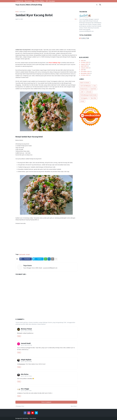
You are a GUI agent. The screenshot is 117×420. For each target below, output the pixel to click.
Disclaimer (28, 1)
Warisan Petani (26, 329)
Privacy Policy (39, 1)
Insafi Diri (93, 88)
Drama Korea (84, 88)
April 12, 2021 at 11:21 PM (26, 361)
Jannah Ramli (26, 343)
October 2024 (85, 75)
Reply (19, 336)
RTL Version (50, 1)
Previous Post (20, 406)
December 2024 (85, 71)
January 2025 (85, 67)
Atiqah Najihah (26, 360)
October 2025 (85, 62)
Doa (95, 85)
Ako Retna (24, 374)
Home (17, 11)
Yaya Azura (27, 265)
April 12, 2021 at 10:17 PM (26, 345)
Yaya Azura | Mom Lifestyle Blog (28, 5)
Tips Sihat (93, 98)
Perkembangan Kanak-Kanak (88, 95)
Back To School (84, 82)
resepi (28, 254)
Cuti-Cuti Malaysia (85, 85)
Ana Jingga (25, 389)
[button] (97, 4)
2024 (82, 69)
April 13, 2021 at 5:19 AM (26, 376)
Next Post (73, 406)
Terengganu (84, 98)
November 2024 (85, 73)
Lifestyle (88, 92)
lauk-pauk (22, 11)
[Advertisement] (46, 35)
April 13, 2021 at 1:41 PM (26, 390)
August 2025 (85, 64)
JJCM (81, 92)
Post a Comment (46, 402)
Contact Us (19, 1)
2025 (82, 60)
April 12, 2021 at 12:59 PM (26, 330)
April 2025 (84, 66)
